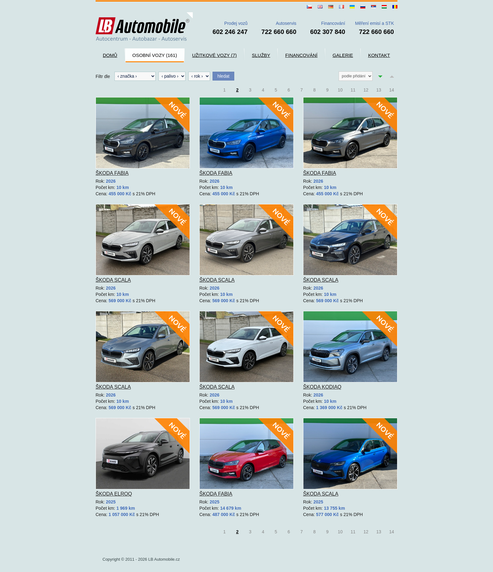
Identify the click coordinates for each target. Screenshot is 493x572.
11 (353, 89)
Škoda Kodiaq (322, 387)
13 (378, 89)
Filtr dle (103, 76)
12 (365, 89)
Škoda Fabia (112, 173)
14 (391, 89)
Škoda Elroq (114, 494)
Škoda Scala (113, 280)
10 (340, 89)
